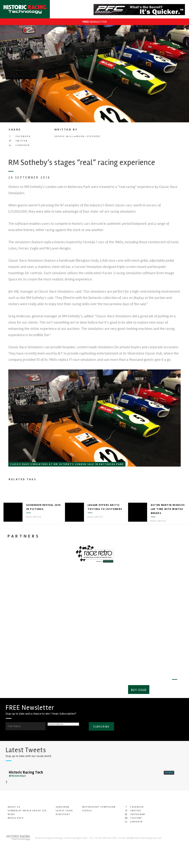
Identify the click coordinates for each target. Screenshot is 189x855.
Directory (63, 812)
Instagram (135, 812)
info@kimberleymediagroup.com (143, 835)
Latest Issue (64, 808)
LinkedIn (19, 145)
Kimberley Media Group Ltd (27, 808)
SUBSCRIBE (101, 724)
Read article (33, 517)
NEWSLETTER (95, 22)
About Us (14, 804)
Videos (87, 808)
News (11, 812)
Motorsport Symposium (99, 804)
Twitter (18, 140)
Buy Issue (138, 688)
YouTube (133, 815)
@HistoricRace (17, 773)
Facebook (20, 136)
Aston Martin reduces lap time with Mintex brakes (168, 509)
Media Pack (16, 815)
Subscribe (164, 688)
